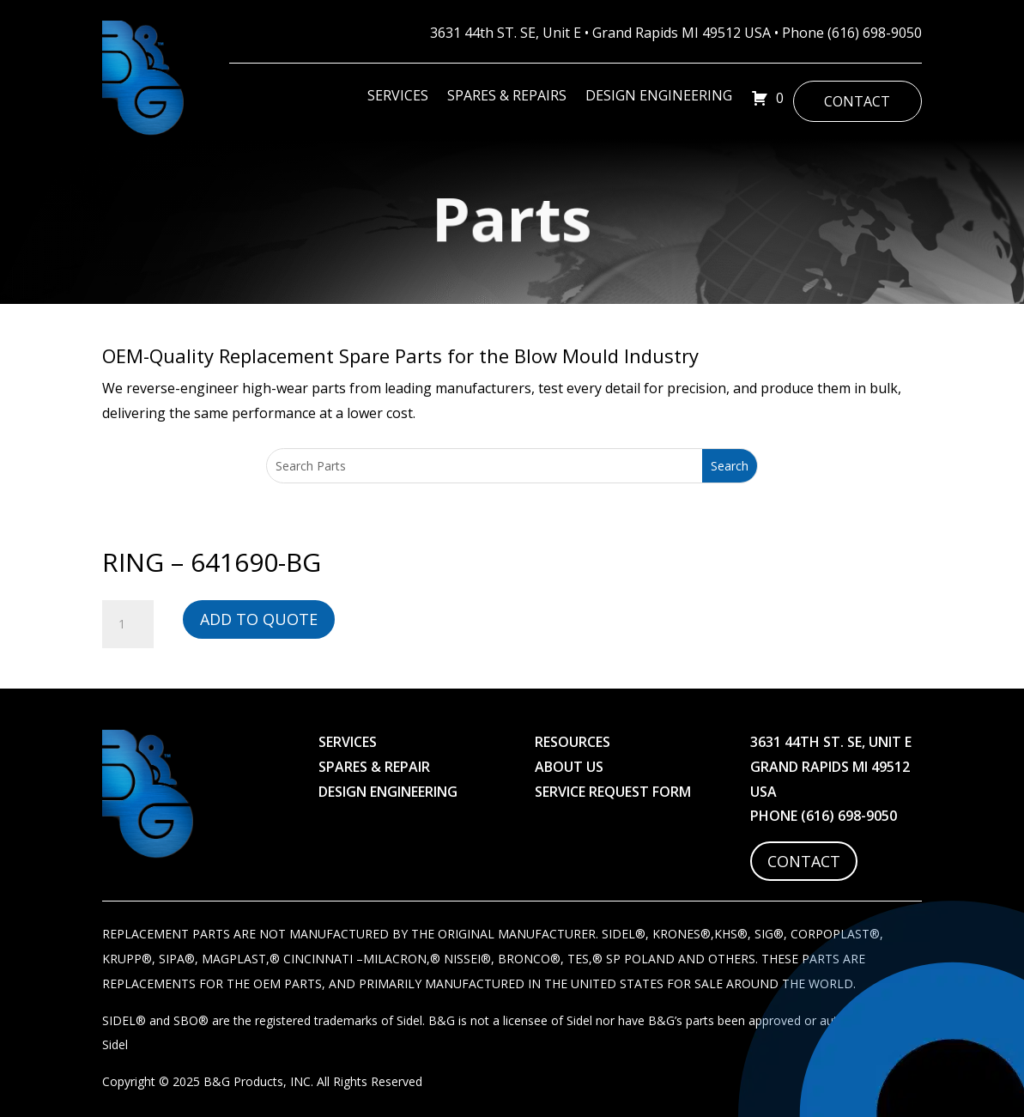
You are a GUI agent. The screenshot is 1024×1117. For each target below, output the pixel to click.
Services (397, 97)
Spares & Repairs (507, 97)
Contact (857, 101)
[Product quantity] (128, 624)
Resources (572, 741)
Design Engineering (658, 97)
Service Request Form (613, 791)
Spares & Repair (374, 766)
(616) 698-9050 (874, 32)
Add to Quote (259, 619)
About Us (569, 766)
